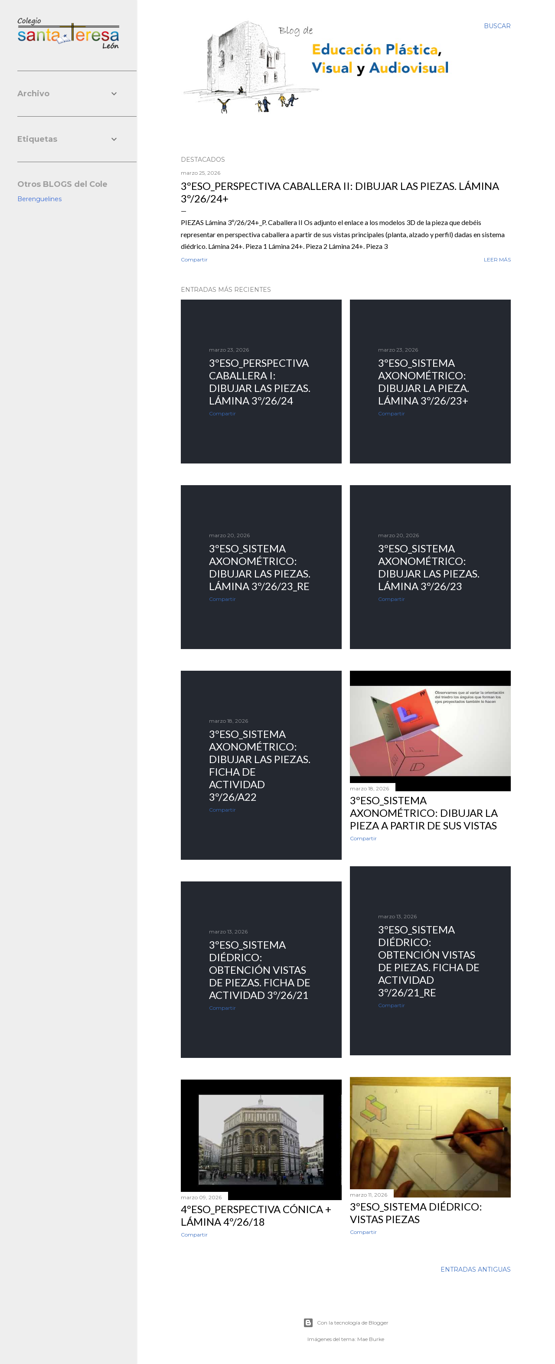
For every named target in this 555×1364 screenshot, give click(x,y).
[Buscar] (497, 26)
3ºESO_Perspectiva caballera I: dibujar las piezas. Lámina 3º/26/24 (259, 381)
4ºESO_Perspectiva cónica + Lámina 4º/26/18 (256, 1215)
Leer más (497, 259)
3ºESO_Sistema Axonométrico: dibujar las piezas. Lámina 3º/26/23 (429, 567)
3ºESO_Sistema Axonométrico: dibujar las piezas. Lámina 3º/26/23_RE (259, 567)
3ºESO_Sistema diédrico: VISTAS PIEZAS (416, 1212)
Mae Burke (370, 1339)
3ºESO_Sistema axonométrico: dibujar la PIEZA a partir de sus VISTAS (424, 813)
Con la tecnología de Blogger (345, 1323)
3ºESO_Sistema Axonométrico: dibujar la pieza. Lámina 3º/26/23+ (423, 381)
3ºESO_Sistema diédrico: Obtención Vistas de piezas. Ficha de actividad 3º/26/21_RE (429, 961)
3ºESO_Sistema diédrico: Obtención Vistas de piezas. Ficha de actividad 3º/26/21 (259, 969)
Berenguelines (39, 199)
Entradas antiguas (476, 1269)
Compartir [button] (194, 259)
